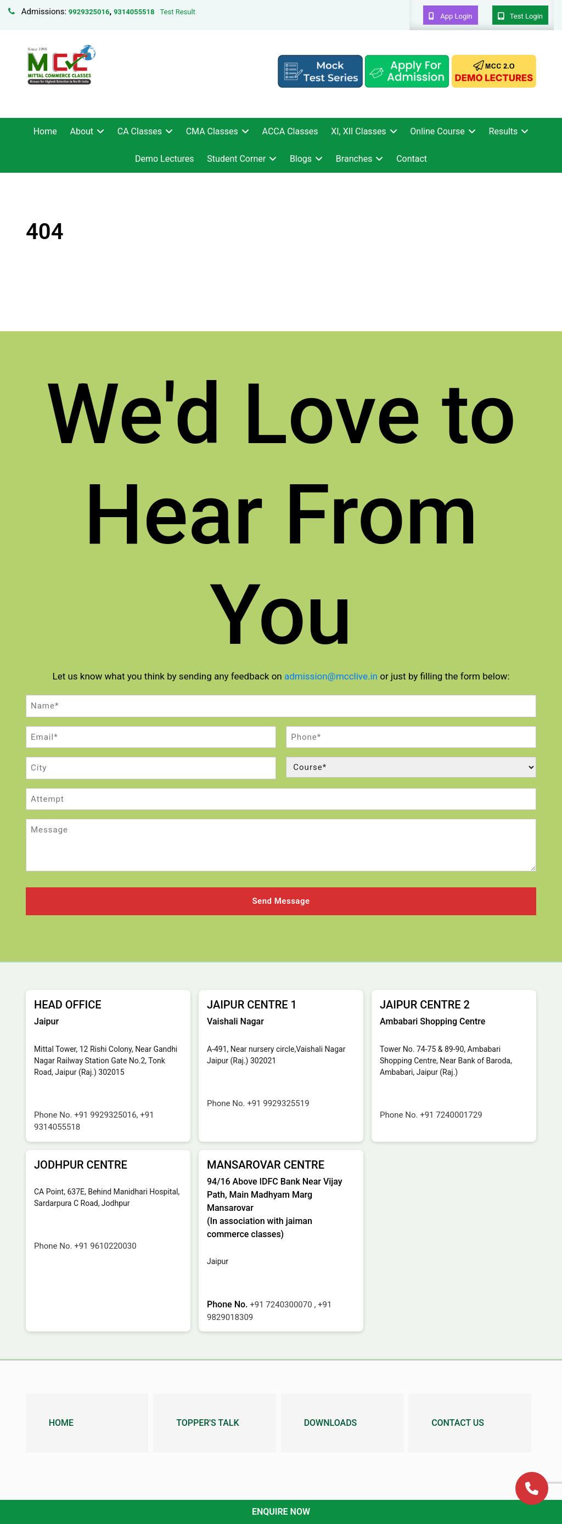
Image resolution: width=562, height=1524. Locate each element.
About (81, 131)
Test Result (177, 12)
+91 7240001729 (451, 1114)
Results (503, 131)
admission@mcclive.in (331, 676)
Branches (354, 159)
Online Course (437, 131)
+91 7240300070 (282, 1304)
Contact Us (457, 1422)
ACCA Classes (290, 131)
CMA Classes (212, 131)
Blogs (301, 159)
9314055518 (134, 12)
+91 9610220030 (105, 1245)
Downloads (330, 1422)
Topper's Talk (207, 1422)
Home (45, 131)
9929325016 (89, 12)
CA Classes (139, 131)
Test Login (520, 16)
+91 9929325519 (278, 1103)
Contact (411, 159)
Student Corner (236, 159)
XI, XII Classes (358, 131)
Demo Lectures (164, 159)
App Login (451, 16)
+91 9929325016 (105, 1114)
